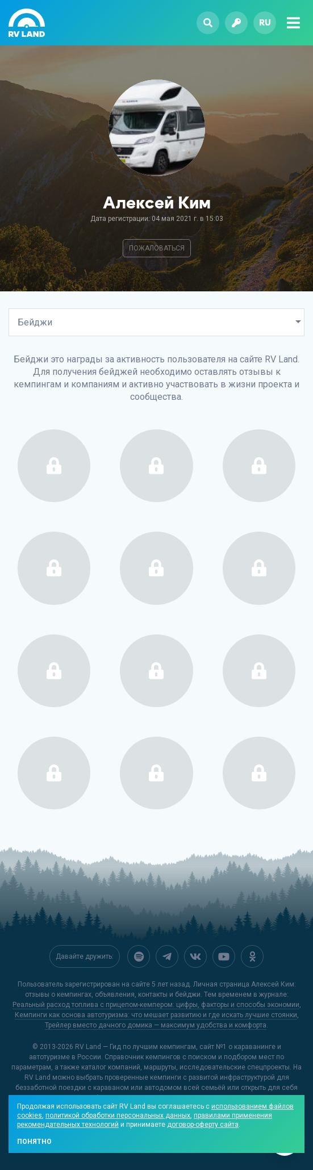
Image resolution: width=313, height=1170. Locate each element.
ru (265, 22)
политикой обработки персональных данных (117, 1115)
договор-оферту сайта (203, 1125)
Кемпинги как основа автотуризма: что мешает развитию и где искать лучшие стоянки (156, 1015)
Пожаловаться (157, 248)
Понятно (34, 1142)
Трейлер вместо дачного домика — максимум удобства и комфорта (155, 1025)
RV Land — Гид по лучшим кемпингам (135, 1047)
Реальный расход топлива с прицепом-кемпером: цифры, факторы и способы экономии (155, 1005)
